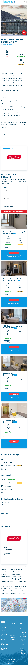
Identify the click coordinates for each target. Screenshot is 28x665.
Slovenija (12, 637)
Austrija (3, 44)
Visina (5, 547)
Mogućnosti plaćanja (23, 643)
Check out (6, 196)
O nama (22, 628)
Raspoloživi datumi (14, 256)
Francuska (13, 631)
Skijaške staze (7, 553)
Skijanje (12, 628)
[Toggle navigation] (25, 2)
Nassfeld (9, 44)
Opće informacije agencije (23, 632)
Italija (11, 633)
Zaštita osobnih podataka (22, 652)
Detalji (6, 247)
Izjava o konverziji (22, 647)
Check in (6, 187)
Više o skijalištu (14, 167)
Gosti (5, 204)
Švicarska (13, 639)
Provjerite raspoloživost (14, 211)
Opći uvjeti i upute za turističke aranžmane (23, 639)
